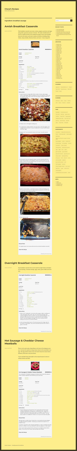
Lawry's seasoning (30, 301)
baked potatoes (23, 79)
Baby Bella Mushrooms (65, 132)
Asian (62, 100)
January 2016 (58, 76)
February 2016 (59, 75)
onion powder (29, 399)
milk (28, 296)
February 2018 (59, 58)
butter (63, 141)
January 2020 (58, 49)
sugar (62, 168)
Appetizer (26, 377)
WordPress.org (59, 185)
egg (56, 149)
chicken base (58, 143)
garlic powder (29, 77)
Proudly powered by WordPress (18, 445)
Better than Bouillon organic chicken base (63, 139)
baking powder (62, 134)
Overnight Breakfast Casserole (23, 263)
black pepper (29, 75)
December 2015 (59, 78)
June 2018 (58, 55)
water (69, 172)
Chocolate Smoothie (60, 30)
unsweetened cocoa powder (61, 172)
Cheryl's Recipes (12, 9)
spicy (57, 122)
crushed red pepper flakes (32, 403)
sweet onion (29, 69)
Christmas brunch (64, 112)
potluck (57, 120)
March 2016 (58, 74)
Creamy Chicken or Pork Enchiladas (63, 33)
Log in (57, 181)
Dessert (70, 87)
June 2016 (58, 70)
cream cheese (29, 392)
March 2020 (58, 46)
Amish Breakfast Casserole (21, 26)
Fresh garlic (29, 71)
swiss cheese (29, 84)
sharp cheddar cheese (31, 83)
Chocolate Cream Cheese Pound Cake (63, 32)
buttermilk (68, 141)
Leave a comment (8, 31)
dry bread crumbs (30, 395)
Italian (60, 102)
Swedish (68, 102)
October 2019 (58, 50)
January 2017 (58, 64)
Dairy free (58, 114)
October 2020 (58, 45)
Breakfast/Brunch (28, 53)
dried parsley (58, 147)
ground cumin (67, 153)
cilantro (69, 143)
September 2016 (59, 68)
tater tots (29, 305)
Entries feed (58, 183)
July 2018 (58, 54)
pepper (28, 401)
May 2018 (58, 56)
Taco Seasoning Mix (60, 29)
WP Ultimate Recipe (48, 253)
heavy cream (29, 297)
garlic (66, 149)
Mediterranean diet (59, 118)
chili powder (64, 143)
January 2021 (58, 44)
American (26, 54)
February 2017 (59, 63)
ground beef (64, 151)
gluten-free (67, 114)
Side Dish (69, 89)
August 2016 (58, 69)
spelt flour (58, 168)
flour (62, 149)
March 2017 (58, 61)
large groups (68, 116)
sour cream (29, 298)
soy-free (67, 120)
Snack (57, 91)
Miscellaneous (63, 89)
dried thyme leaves (66, 147)
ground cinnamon (59, 153)
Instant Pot (62, 116)
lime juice (58, 157)
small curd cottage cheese (32, 87)
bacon (28, 66)
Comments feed (59, 184)
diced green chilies (30, 304)
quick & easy (62, 120)
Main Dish (58, 89)
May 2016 (58, 71)
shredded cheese (30, 306)
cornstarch (58, 145)
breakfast (57, 112)
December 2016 (59, 65)
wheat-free (61, 122)
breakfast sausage (30, 67)
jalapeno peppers (30, 396)
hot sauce (29, 73)
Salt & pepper (58, 164)
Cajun (65, 100)
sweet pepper (29, 70)
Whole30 (66, 122)
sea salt (28, 74)
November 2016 (59, 66)
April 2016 (58, 73)
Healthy (57, 116)
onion (69, 157)
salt (27, 400)
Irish (57, 102)
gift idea (62, 114)
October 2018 (58, 53)
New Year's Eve (67, 118)
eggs (28, 86)
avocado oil (58, 132)
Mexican (64, 102)
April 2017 (58, 60)
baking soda (69, 134)
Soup (60, 91)
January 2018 (58, 59)
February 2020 (59, 48)
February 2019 (59, 51)
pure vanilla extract (59, 162)
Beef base (58, 136)
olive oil (65, 157)
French (69, 100)
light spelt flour (65, 155)
